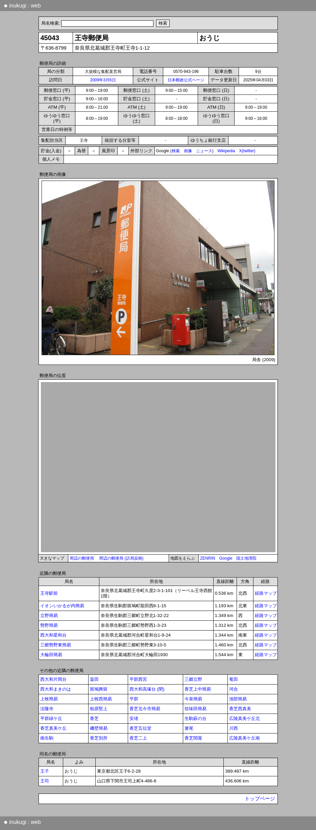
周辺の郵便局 (82, 558)
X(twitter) (247, 151)
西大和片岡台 (53, 679)
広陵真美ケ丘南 (244, 738)
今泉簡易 (193, 698)
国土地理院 (246, 558)
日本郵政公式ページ (186, 80)
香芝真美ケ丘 (53, 728)
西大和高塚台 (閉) (147, 689)
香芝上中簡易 (198, 689)
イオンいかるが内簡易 (62, 605)
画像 (188, 151)
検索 (176, 151)
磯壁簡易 (98, 728)
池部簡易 (238, 698)
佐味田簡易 (195, 708)
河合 (233, 689)
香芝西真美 (240, 708)
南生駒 (46, 738)
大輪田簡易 (51, 654)
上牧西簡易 (101, 698)
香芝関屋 (193, 738)
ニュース (204, 151)
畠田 (94, 679)
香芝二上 (138, 738)
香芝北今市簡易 (144, 708)
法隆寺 (46, 708)
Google (226, 558)
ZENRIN (207, 558)
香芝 (94, 718)
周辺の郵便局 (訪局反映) (121, 558)
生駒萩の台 (195, 718)
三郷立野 (193, 679)
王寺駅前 (49, 593)
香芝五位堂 (140, 728)
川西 (233, 728)
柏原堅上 (98, 708)
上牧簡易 (49, 698)
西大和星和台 (53, 635)
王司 (44, 780)
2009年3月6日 (103, 80)
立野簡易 (49, 615)
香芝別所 (98, 738)
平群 (133, 698)
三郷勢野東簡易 (55, 644)
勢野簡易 (49, 625)
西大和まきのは (55, 689)
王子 (44, 771)
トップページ (260, 798)
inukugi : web (22, 5)
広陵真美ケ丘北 (244, 718)
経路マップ (266, 593)
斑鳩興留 (98, 689)
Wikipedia (226, 151)
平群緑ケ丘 (51, 718)
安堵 (133, 718)
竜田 (233, 679)
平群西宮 (138, 679)
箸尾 (189, 728)
